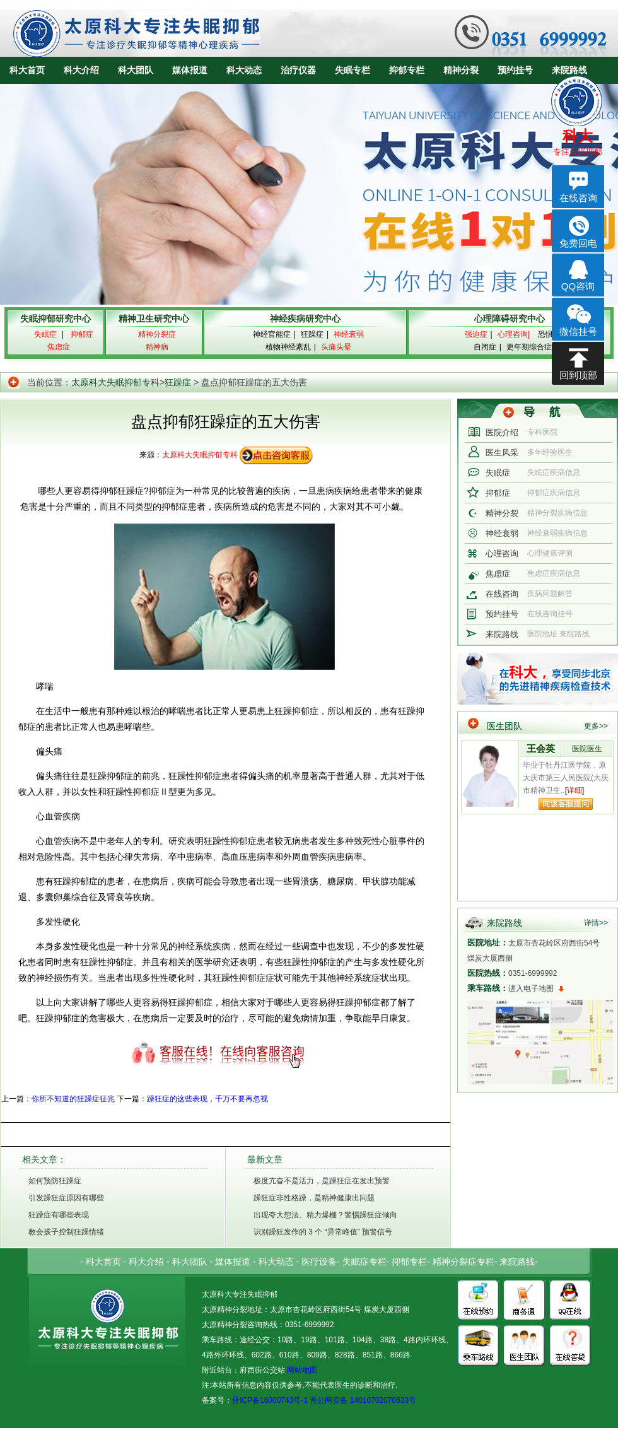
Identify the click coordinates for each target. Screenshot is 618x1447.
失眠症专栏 (364, 1262)
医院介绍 (502, 432)
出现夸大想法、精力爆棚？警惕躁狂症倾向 (325, 1214)
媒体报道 (189, 70)
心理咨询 (502, 553)
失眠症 (498, 472)
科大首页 (27, 70)
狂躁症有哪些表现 (58, 1214)
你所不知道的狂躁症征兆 (73, 1098)
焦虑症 (498, 573)
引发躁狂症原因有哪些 (66, 1197)
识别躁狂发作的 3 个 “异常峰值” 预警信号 (323, 1231)
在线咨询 (502, 594)
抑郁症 (498, 493)
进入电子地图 (531, 988)
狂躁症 (312, 334)
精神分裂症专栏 (463, 1262)
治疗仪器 (298, 70)
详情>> (596, 922)
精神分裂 (461, 70)
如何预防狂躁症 (54, 1180)
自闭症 (485, 347)
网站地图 (301, 1370)
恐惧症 (549, 334)
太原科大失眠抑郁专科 (115, 382)
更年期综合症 (529, 347)
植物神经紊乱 (288, 347)
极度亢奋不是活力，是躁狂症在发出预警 (322, 1180)
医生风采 (502, 452)
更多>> (596, 726)
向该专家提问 (566, 804)
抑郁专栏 (406, 70)
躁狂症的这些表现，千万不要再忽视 (207, 1098)
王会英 (541, 748)
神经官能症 (272, 334)
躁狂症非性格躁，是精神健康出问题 (314, 1197)
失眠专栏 (352, 70)
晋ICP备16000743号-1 (270, 1400)
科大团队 (135, 70)
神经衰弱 (502, 533)
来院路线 (569, 70)
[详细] (575, 790)
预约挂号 (515, 70)
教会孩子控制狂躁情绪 (66, 1231)
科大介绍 (81, 70)
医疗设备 (319, 1262)
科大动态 (244, 70)
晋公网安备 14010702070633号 (363, 1400)
